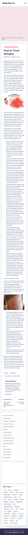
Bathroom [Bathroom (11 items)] (14, 494)
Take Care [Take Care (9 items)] (6, 518)
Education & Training (8, 424)
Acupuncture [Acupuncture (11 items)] (15, 490)
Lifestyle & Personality (8, 443)
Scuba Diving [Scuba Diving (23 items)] (6, 516)
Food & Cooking (7, 432)
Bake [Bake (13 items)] (22, 492)
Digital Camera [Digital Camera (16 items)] (19, 501)
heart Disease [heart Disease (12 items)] (17, 506)
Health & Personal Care (11, 47)
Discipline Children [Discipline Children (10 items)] (7, 504)
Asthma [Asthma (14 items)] (16, 492)
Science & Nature (7, 452)
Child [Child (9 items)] (5, 499)
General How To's (7, 435)
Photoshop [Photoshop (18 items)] (16, 511)
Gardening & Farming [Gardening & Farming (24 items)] (8, 506)
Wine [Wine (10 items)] (17, 520)
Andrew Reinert (10, 381)
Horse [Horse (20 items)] (17, 508)
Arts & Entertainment (8, 415)
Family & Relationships (8, 426)
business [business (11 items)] (20, 494)
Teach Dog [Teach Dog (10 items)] (19, 518)
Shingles (6, 373)
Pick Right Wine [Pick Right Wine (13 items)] (7, 513)
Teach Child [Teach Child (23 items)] (12, 518)
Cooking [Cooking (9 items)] (21, 499)
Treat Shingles (13, 373)
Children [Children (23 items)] (10, 499)
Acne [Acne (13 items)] (5, 490)
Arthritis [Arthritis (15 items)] (11, 492)
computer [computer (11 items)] (16, 499)
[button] (8, 394)
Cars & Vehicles (7, 418)
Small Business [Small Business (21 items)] (14, 516)
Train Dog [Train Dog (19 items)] (11, 520)
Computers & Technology (9, 421)
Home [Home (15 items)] (12, 508)
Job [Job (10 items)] (4, 511)
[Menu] (25, 3)
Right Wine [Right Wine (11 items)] (14, 513)
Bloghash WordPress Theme (16, 532)
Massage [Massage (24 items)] (9, 511)
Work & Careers (7, 457)
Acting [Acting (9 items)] (9, 490)
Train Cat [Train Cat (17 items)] (5, 520)
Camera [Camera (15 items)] (15, 497)
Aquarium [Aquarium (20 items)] (6, 492)
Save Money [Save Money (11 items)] (21, 513)
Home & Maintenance (8, 440)
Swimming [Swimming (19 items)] (21, 516)
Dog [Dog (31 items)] (14, 504)
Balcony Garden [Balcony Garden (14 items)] (7, 494)
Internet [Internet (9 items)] (21, 508)
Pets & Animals (6, 449)
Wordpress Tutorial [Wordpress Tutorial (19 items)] (14, 523)
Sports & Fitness (7, 454)
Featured (5, 429)
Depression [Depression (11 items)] (6, 501)
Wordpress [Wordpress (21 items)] (6, 523)
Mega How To (9, 3)
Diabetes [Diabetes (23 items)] (12, 501)
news (4, 446)
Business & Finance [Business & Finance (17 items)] (7, 497)
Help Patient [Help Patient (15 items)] (6, 508)
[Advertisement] (14, 22)
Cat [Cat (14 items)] (20, 497)
